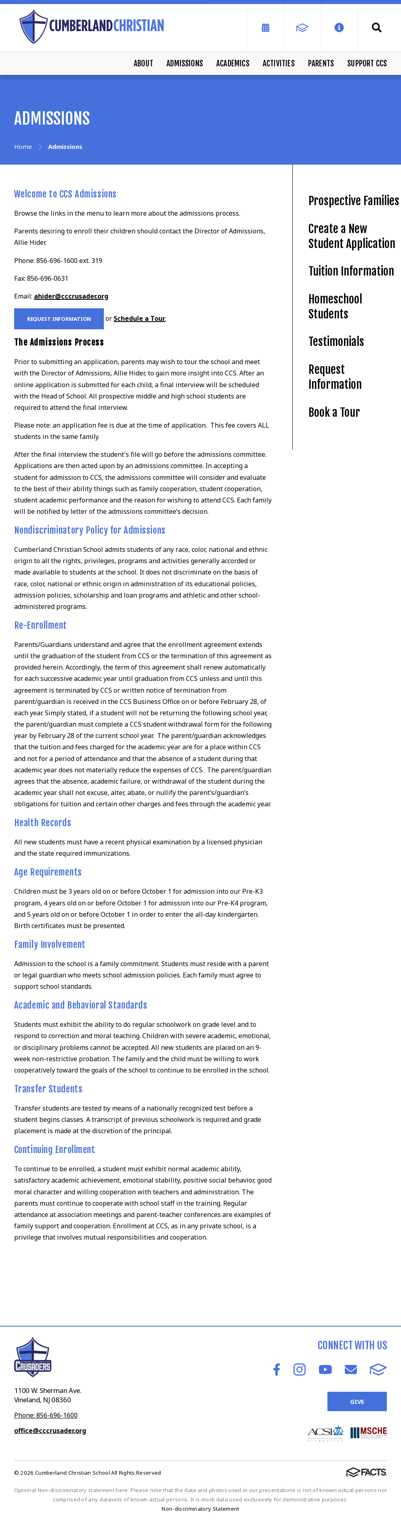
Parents (321, 63)
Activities (279, 63)
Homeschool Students (335, 306)
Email (351, 1369)
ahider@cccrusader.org (71, 296)
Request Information (59, 318)
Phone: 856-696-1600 (46, 1415)
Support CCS (367, 63)
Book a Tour (334, 412)
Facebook (277, 1369)
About (143, 63)
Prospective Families (353, 201)
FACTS (378, 1369)
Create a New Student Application (351, 236)
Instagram (299, 1369)
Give (357, 1401)
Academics (232, 63)
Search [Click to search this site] (377, 27)
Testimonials (336, 342)
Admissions (185, 63)
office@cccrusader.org (50, 1430)
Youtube (325, 1369)
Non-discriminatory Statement (200, 1508)
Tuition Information (351, 271)
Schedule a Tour (139, 318)
